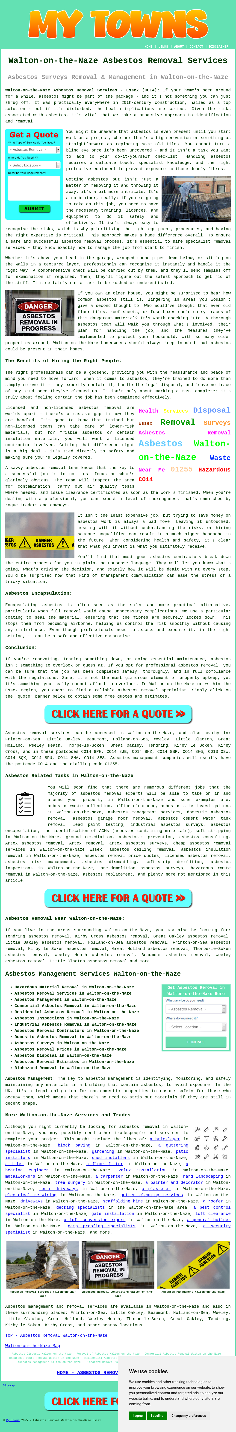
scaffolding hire (123, 1201)
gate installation (112, 1213)
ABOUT (179, 47)
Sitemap (9, 1385)
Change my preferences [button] (188, 1415)
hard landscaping (203, 1176)
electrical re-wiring (30, 1195)
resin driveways (58, 1189)
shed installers (111, 1157)
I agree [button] (138, 1415)
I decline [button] (157, 1415)
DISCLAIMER (218, 47)
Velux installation (142, 1170)
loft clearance (213, 1213)
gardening (103, 1151)
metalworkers (20, 1176)
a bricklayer (165, 1139)
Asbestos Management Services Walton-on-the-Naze (93, 974)
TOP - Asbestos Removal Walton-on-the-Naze (56, 1335)
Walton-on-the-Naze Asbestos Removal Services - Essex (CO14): (82, 90)
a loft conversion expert (94, 1220)
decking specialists (80, 1207)
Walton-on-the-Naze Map (32, 1346)
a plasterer (156, 1189)
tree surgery (70, 1182)
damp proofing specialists (102, 1226)
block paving (74, 1145)
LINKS (163, 47)
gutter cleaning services (152, 1195)
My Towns (13, 1420)
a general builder (209, 1220)
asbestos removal (107, 961)
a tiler (14, 1164)
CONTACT (196, 47)
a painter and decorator (174, 1182)
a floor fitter (104, 1164)
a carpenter (109, 1176)
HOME (149, 47)
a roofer (213, 1201)
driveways (31, 1201)
